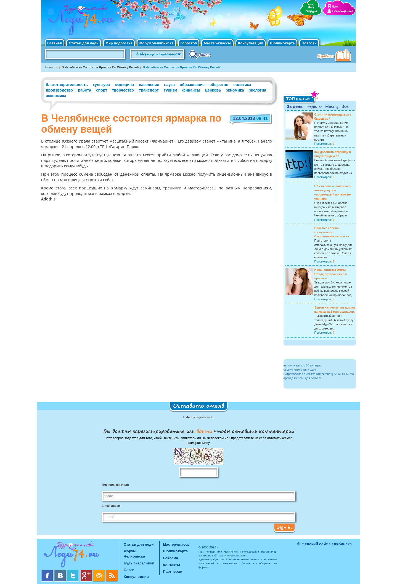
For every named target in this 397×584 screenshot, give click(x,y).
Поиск (200, 54)
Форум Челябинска (156, 43)
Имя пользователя (115, 484)
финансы (191, 90)
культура (101, 84)
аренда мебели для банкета (303, 378)
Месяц (331, 106)
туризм (170, 90)
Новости (309, 43)
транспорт (149, 90)
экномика (235, 90)
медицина (124, 84)
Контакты (171, 565)
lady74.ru (224, 555)
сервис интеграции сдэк (300, 369)
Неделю (314, 106)
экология (257, 90)
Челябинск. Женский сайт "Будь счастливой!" (80, 21)
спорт (101, 90)
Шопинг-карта (282, 43)
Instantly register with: (198, 417)
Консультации (250, 43)
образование (192, 84)
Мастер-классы (217, 43)
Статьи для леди (84, 43)
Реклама (170, 558)
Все (345, 106)
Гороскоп (189, 43)
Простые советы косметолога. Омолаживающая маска (331, 232)
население (149, 84)
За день (295, 106)
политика (242, 84)
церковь (213, 90)
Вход (335, 6)
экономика (56, 95)
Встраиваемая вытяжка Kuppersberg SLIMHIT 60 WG (320, 374)
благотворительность (67, 84)
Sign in (284, 527)
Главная (54, 43)
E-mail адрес (111, 505)
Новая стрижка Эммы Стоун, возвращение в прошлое (330, 274)
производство (59, 90)
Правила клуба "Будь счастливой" (335, 56)
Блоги (129, 570)
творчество (123, 90)
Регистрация (342, 11)
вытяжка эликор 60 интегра (302, 365)
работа (84, 90)
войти (204, 431)
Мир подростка (118, 43)
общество (219, 84)
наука (169, 84)
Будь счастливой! (139, 563)
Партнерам (173, 571)
